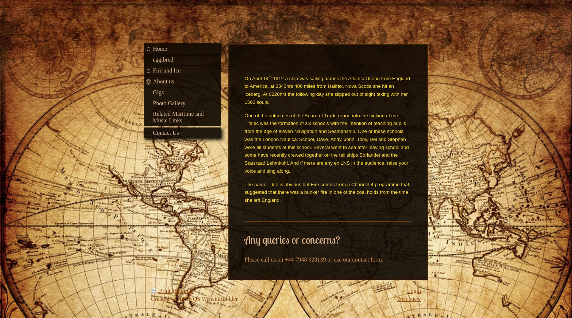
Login (414, 291)
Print (161, 291)
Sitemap (183, 291)
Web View (409, 299)
